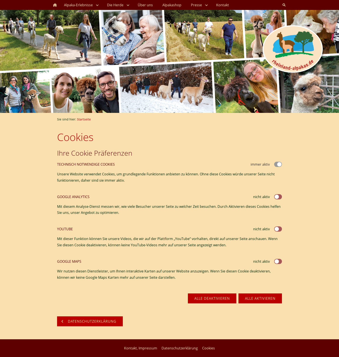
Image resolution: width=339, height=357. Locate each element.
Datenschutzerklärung (180, 348)
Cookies (208, 348)
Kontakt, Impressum (140, 348)
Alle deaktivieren (212, 298)
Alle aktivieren (260, 298)
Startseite (84, 119)
